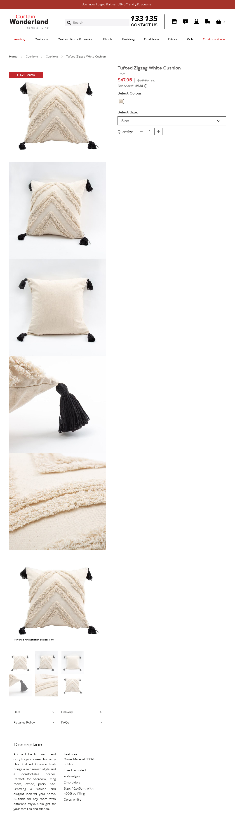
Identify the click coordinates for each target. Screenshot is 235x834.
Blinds (107, 39)
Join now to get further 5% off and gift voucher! (117, 4)
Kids (190, 39)
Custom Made (214, 39)
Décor (172, 39)
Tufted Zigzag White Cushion (86, 56)
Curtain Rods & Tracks (75, 39)
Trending (19, 39)
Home (13, 56)
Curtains (41, 39)
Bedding (128, 39)
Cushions (151, 39)
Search (70, 22)
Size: (125, 121)
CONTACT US (144, 25)
